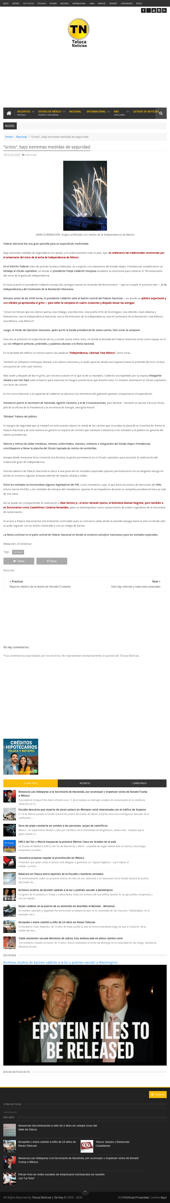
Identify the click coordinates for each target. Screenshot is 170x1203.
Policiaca (42, 4)
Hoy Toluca (28, 4)
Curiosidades (126, 4)
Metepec (15, 4)
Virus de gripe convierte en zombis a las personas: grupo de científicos (63, 825)
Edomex (53, 4)
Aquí (164, 1197)
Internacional (79, 4)
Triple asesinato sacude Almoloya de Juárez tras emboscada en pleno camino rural (71, 938)
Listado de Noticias (146, 111)
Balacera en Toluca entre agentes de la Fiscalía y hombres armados (61, 874)
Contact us (158, 1094)
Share (52, 561)
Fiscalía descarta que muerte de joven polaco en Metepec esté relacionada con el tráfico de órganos (82, 809)
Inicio (6, 4)
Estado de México (49, 113)
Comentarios (139, 783)
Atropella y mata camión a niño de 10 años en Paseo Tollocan (57, 922)
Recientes (23, 113)
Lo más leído (30, 783)
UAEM (91, 4)
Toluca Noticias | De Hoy (47, 1197)
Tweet (18, 561)
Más (119, 113)
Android (102, 4)
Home (9, 137)
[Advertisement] (50, 77)
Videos (139, 4)
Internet (113, 4)
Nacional (64, 4)
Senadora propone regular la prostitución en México (51, 858)
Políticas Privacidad (136, 1197)
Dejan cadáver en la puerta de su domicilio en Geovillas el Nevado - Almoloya (67, 906)
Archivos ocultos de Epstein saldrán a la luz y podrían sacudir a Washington (66, 890)
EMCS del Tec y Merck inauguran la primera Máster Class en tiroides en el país (67, 841)
